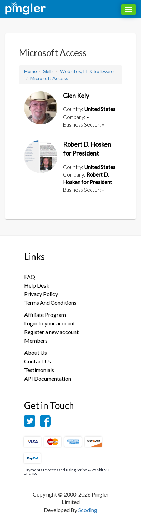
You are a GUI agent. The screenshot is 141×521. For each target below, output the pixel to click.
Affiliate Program (45, 314)
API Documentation (47, 378)
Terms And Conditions (50, 302)
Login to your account (49, 323)
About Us (35, 352)
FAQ (29, 276)
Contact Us (37, 361)
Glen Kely (76, 95)
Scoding (87, 510)
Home (30, 71)
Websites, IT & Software (87, 71)
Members (36, 340)
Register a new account (51, 332)
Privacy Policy (41, 294)
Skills (48, 71)
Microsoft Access (49, 78)
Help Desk (36, 285)
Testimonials (39, 370)
